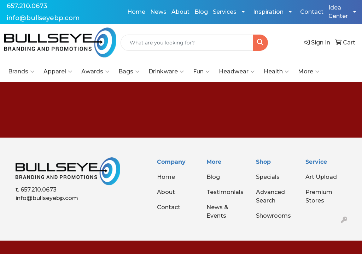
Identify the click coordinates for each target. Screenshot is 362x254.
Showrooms (273, 215)
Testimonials (225, 192)
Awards (95, 71)
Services (225, 11)
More (308, 71)
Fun (201, 71)
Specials (268, 177)
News (158, 11)
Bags (128, 71)
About (180, 11)
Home (136, 11)
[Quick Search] (187, 43)
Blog (201, 11)
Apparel (57, 71)
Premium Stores (318, 196)
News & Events (217, 211)
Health (276, 71)
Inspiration (268, 11)
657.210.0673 (27, 6)
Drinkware (166, 71)
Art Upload (321, 177)
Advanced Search (270, 196)
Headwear (237, 71)
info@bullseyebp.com (43, 18)
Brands (21, 71)
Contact (311, 11)
